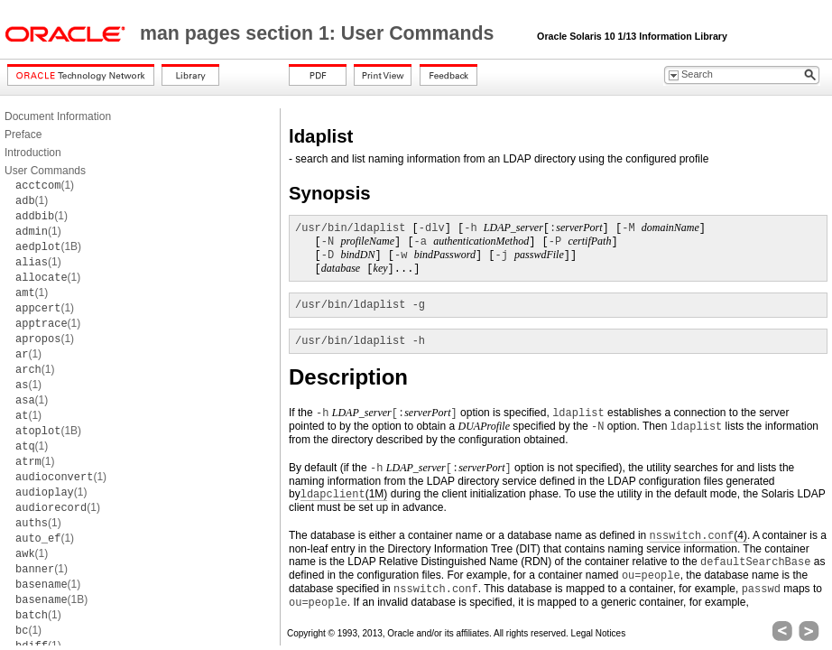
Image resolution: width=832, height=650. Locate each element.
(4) (698, 536)
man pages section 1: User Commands (319, 33)
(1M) (344, 494)
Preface (23, 134)
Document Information (58, 116)
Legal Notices (598, 633)
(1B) (48, 246)
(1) (44, 185)
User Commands (45, 170)
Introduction (33, 152)
